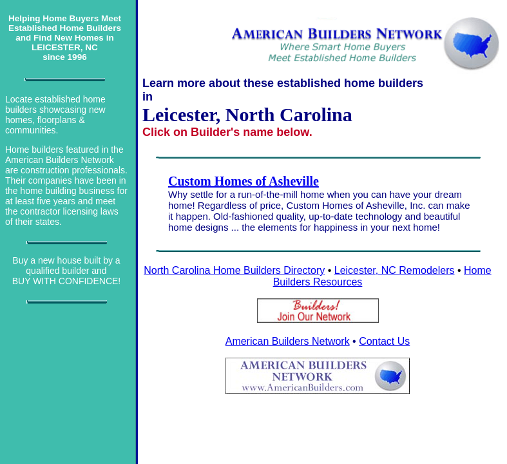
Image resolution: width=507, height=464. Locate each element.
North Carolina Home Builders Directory (234, 270)
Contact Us (384, 341)
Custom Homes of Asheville (243, 181)
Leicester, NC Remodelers (394, 270)
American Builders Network (287, 341)
